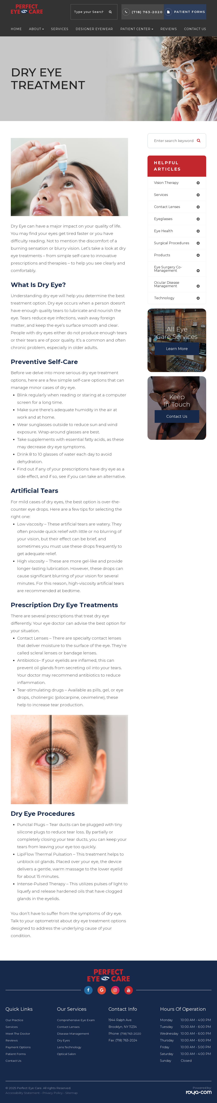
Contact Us (195, 29)
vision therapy (167, 183)
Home (16, 29)
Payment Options (19, 1047)
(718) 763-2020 (147, 12)
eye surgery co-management (168, 271)
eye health (164, 232)
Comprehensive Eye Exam (77, 1020)
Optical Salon (67, 1054)
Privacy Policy (52, 1093)
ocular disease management (168, 287)
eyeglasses (164, 220)
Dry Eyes (64, 1040)
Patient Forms (17, 1054)
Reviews (168, 29)
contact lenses (168, 207)
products (162, 257)
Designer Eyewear (94, 29)
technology (165, 301)
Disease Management (74, 1033)
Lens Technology (70, 1047)
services (161, 195)
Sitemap (71, 1093)
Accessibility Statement (23, 1093)
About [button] (36, 29)
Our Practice (15, 1020)
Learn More (177, 351)
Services (59, 29)
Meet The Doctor (19, 1033)
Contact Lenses (69, 1027)
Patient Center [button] (136, 29)
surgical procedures (172, 244)
